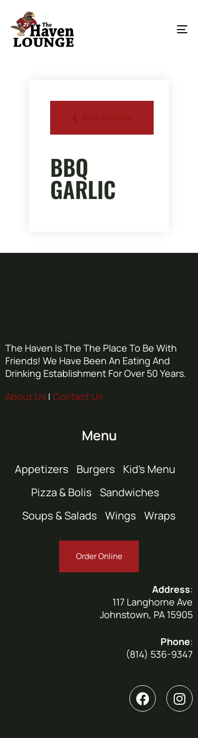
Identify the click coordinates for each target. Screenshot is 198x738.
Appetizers (42, 469)
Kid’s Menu (149, 469)
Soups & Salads (59, 515)
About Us (25, 396)
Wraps (160, 515)
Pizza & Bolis (61, 492)
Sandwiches (129, 492)
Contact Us (78, 396)
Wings (120, 515)
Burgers (96, 469)
